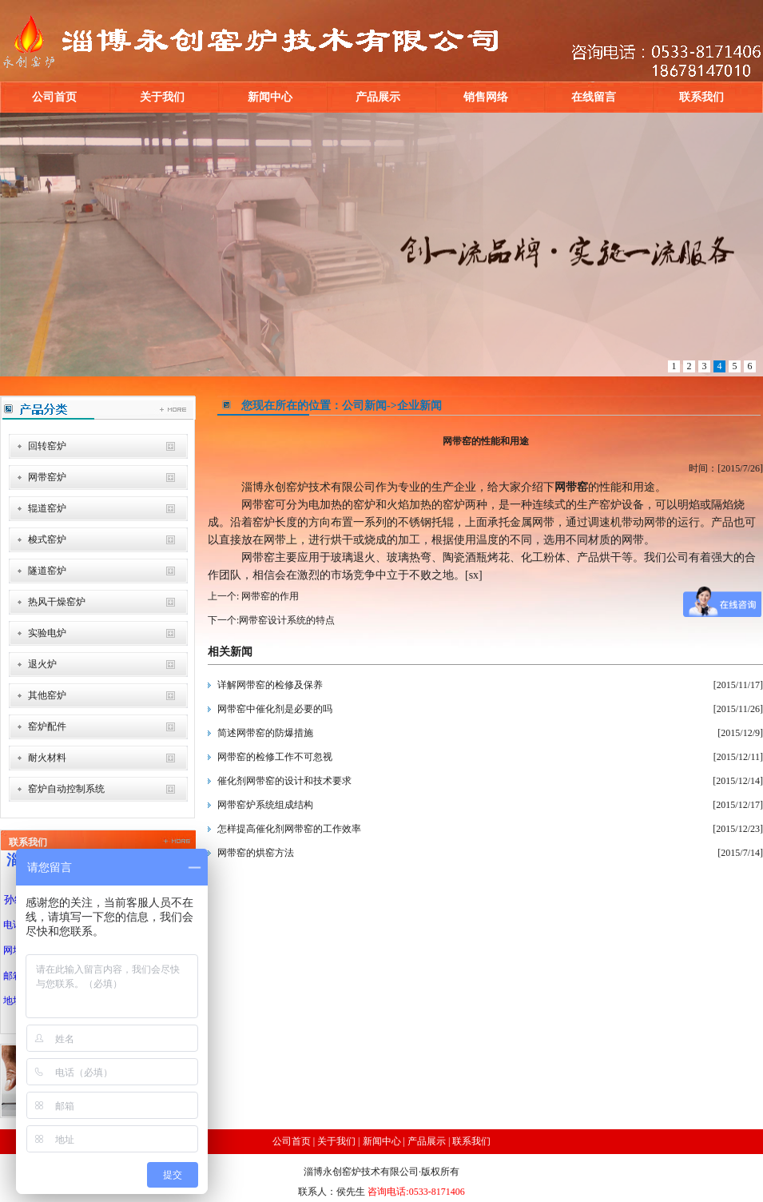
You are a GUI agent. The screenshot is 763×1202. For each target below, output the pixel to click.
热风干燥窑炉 (56, 601)
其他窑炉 (47, 695)
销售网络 (485, 97)
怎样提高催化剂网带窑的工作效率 (289, 828)
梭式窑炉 (47, 539)
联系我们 (701, 97)
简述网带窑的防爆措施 (265, 732)
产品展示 (378, 97)
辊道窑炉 (47, 508)
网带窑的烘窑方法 (255, 852)
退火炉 (42, 664)
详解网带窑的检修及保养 (270, 685)
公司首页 (54, 97)
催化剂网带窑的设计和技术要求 (284, 780)
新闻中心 (270, 97)
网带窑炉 (47, 477)
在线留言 (593, 97)
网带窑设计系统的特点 (287, 620)
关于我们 (162, 97)
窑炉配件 (47, 726)
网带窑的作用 (269, 596)
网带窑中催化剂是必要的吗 (274, 708)
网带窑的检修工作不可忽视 (274, 756)
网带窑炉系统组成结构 (265, 804)
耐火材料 (47, 757)
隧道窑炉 (47, 570)
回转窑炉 (47, 446)
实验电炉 (47, 633)
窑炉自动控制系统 (66, 788)
